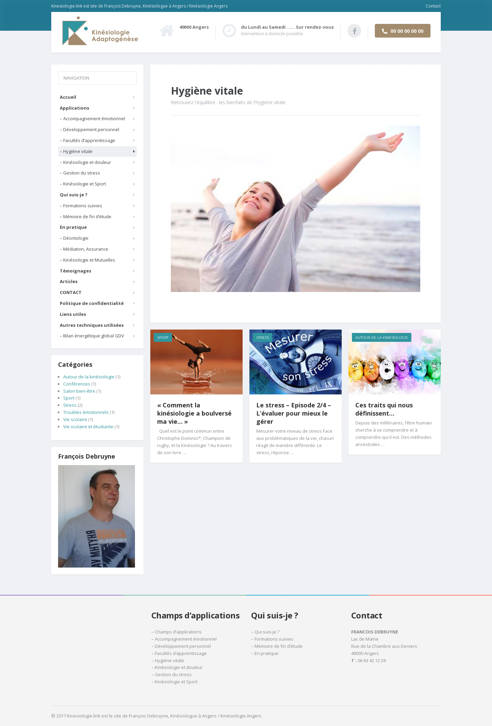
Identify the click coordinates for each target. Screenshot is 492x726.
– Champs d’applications (176, 632)
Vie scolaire (75, 419)
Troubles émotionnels (86, 412)
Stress (262, 337)
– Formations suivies (81, 206)
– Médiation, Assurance (84, 249)
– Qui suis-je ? (265, 632)
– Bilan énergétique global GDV (92, 336)
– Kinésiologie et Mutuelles (87, 260)
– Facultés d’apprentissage (87, 140)
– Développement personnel (89, 129)
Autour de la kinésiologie (381, 337)
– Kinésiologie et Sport (83, 184)
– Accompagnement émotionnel (92, 118)
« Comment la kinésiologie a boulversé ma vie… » (194, 413)
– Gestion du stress (80, 173)
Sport (162, 337)
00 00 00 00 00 (402, 31)
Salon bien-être (79, 391)
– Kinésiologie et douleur (85, 162)
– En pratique (264, 653)
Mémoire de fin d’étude (279, 646)
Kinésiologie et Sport (176, 682)
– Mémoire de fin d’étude (85, 216)
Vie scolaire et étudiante (88, 426)
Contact (433, 6)
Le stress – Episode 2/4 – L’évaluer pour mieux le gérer (293, 413)
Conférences (76, 384)
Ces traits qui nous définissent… (384, 409)
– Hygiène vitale (76, 151)
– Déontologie (74, 238)
